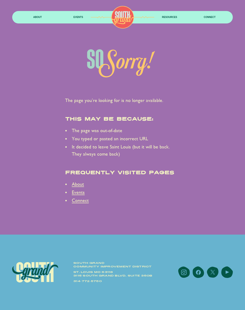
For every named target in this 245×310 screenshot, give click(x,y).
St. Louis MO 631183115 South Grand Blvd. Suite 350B (112, 274)
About (37, 17)
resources (169, 17)
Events (78, 17)
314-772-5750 (87, 281)
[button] (37, 17)
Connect (209, 17)
